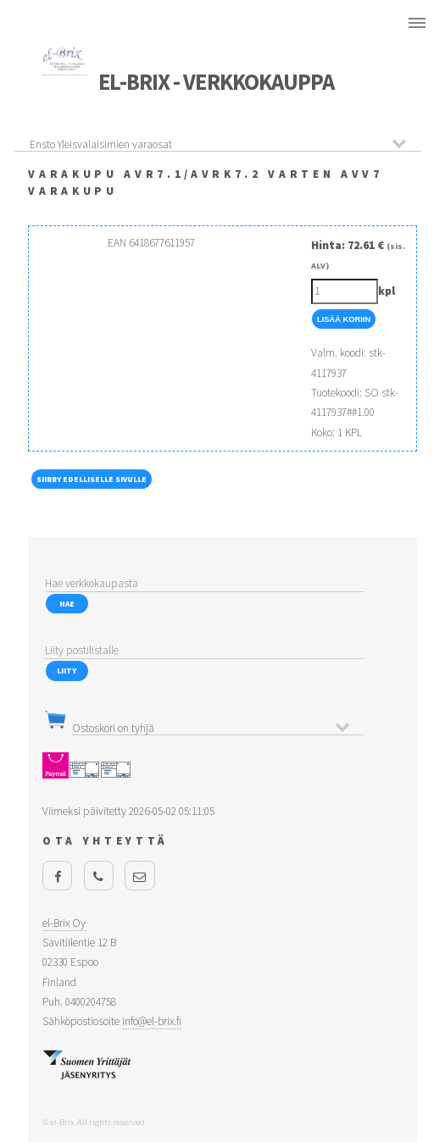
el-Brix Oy (64, 923)
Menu (416, 23)
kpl (386, 291)
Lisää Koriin (343, 319)
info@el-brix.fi (151, 1021)
